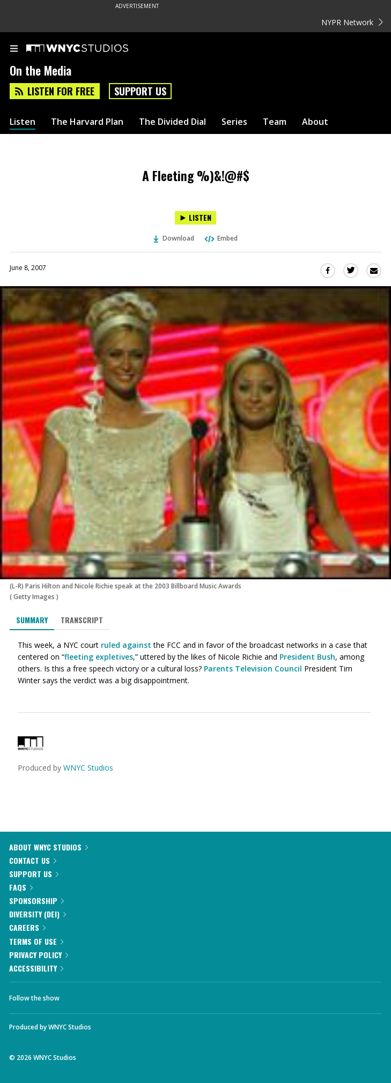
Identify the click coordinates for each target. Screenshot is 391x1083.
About (315, 121)
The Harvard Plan (87, 121)
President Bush (307, 657)
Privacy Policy (38, 954)
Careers (27, 927)
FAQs (21, 887)
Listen (22, 121)
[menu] (14, 49)
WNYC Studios (88, 768)
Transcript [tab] (82, 619)
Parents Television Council (253, 668)
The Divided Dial (172, 121)
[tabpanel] (195, 662)
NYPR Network (352, 22)
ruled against (126, 645)
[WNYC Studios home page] (90, 49)
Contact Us (32, 860)
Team (274, 121)
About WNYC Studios (48, 847)
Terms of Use (36, 941)
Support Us (140, 91)
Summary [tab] (32, 619)
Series (234, 121)
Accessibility (36, 968)
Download (173, 238)
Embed (220, 238)
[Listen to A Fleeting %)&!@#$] (195, 218)
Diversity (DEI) (37, 914)
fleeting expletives (98, 657)
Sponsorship (36, 900)
